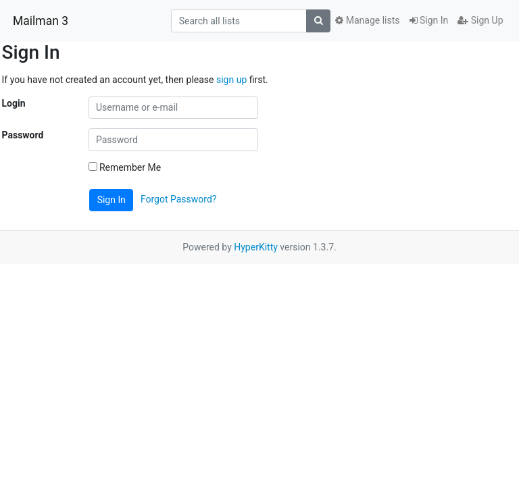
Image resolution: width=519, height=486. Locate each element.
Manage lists (367, 20)
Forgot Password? (179, 199)
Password (23, 135)
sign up (231, 79)
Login (14, 103)
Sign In (429, 20)
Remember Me (125, 167)
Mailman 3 (40, 21)
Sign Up (480, 20)
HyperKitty (256, 247)
